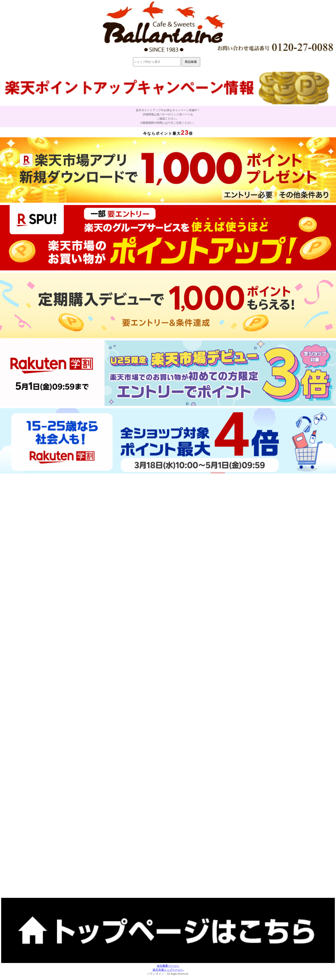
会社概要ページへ (168, 965)
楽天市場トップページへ (168, 969)
